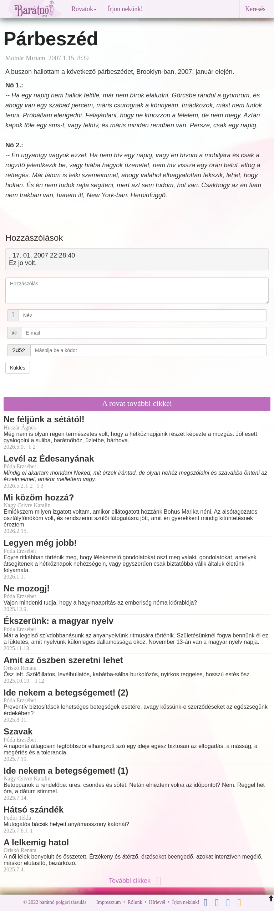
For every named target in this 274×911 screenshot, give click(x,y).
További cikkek (137, 880)
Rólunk (134, 902)
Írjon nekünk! (125, 8)
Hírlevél (157, 902)
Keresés (255, 8)
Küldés (17, 368)
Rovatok (84, 8)
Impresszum (108, 902)
